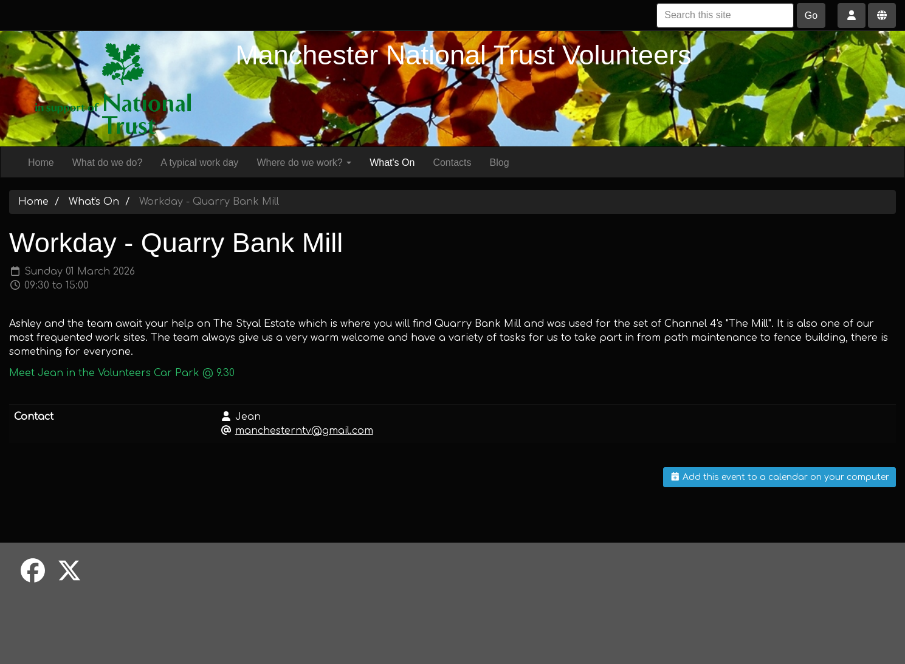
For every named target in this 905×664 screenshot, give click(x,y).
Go (811, 15)
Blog (499, 162)
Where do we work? (303, 162)
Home (41, 162)
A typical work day (199, 162)
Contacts (452, 162)
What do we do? (107, 162)
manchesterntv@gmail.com (304, 430)
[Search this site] (725, 15)
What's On (392, 162)
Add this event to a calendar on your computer (780, 477)
